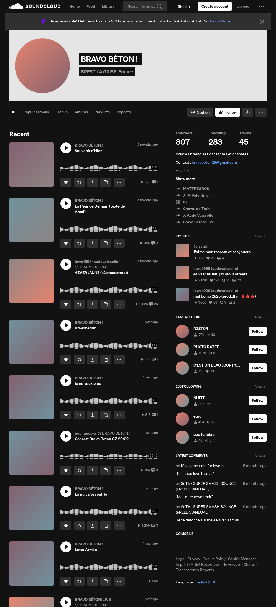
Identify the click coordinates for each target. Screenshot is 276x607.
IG (181, 202)
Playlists (102, 112)
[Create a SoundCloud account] (215, 6)
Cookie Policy (214, 559)
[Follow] (227, 112)
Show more (185, 178)
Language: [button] (195, 582)
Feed (90, 6)
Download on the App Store (192, 546)
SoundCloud (34, 6)
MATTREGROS (192, 189)
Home (74, 6)
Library (108, 6)
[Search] (145, 6)
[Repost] (79, 182)
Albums (81, 112)
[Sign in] (184, 6)
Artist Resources (205, 564)
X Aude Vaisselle (194, 215)
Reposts (123, 112)
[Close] (262, 22)
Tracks (62, 112)
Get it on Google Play (230, 546)
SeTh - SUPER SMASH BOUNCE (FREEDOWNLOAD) (206, 486)
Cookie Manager (242, 559)
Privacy (194, 559)
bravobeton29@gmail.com (214, 162)
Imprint (182, 564)
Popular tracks (36, 112)
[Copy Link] (105, 182)
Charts (249, 564)
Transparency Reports (195, 570)
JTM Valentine (192, 195)
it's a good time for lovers (202, 466)
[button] (261, 6)
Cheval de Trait (193, 209)
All (14, 112)
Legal (180, 559)
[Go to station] (200, 112)
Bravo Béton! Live (195, 222)
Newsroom (231, 564)
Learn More (220, 21)
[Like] (65, 182)
